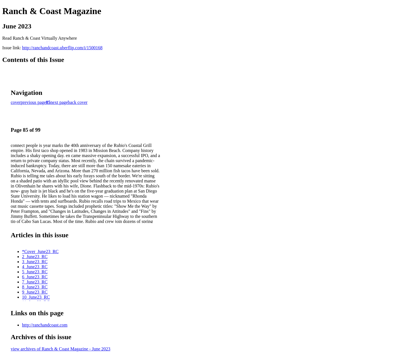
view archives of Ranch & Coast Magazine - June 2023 (60, 348)
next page (59, 102)
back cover (78, 102)
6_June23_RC (35, 276)
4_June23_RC (35, 266)
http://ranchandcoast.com (44, 325)
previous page (33, 102)
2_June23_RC (35, 256)
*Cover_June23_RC (40, 251)
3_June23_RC (35, 261)
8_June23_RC (35, 287)
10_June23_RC (36, 297)
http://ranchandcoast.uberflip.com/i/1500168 (62, 47)
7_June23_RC (35, 281)
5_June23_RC (35, 271)
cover (16, 102)
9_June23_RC (35, 292)
